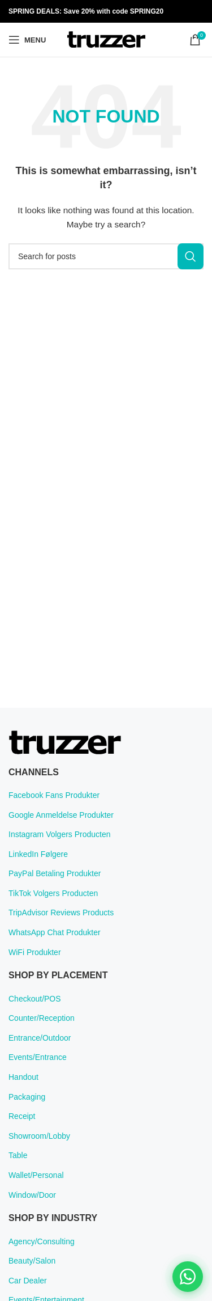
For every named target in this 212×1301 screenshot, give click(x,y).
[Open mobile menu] (27, 39)
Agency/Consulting (41, 1241)
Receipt (21, 1116)
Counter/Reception (41, 1018)
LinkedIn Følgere (38, 854)
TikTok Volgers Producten (53, 893)
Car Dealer (27, 1280)
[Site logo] (106, 39)
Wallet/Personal (36, 1175)
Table (17, 1155)
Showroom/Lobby (39, 1136)
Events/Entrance (37, 1057)
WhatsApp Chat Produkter (54, 932)
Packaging (26, 1096)
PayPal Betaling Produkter (54, 873)
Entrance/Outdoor (39, 1037)
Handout (23, 1077)
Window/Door (32, 1194)
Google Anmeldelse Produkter (61, 815)
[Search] (106, 256)
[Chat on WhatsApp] (187, 1276)
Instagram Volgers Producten (59, 834)
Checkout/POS (34, 998)
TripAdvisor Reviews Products (61, 912)
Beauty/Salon (31, 1260)
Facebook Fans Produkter (53, 795)
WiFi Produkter (34, 952)
